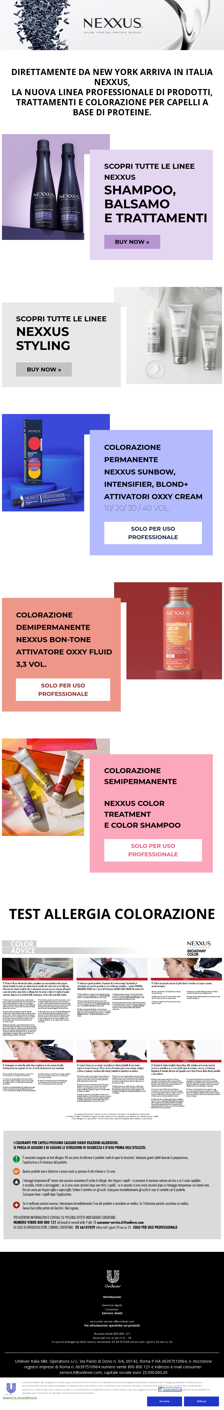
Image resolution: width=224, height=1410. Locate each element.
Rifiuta (201, 1401)
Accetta (164, 1401)
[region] (112, 1393)
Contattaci (112, 1309)
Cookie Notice (172, 1389)
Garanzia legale (112, 1305)
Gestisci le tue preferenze (20, 1398)
